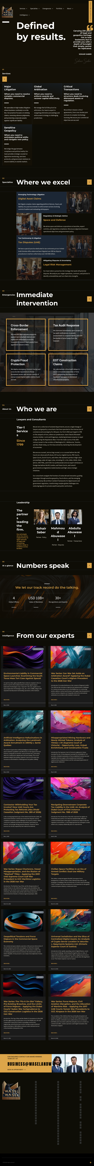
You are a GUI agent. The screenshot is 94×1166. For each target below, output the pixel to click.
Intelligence (25, 15)
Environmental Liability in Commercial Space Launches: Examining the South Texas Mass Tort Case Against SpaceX (23, 676)
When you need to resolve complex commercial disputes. (17, 96)
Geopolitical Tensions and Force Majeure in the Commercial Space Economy (20, 939)
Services (23, 8)
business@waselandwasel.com (39, 1064)
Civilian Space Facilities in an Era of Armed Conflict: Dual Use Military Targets (68, 871)
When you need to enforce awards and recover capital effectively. (47, 96)
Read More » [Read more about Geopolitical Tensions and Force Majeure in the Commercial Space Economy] (7, 963)
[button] (90, 12)
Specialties (34, 8)
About (70, 8)
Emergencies (48, 8)
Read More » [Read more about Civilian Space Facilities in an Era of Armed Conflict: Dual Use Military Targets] (54, 898)
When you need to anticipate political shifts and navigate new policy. (16, 137)
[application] (26, 8)
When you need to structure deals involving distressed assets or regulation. (76, 97)
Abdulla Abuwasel (75, 532)
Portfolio (60, 8)
